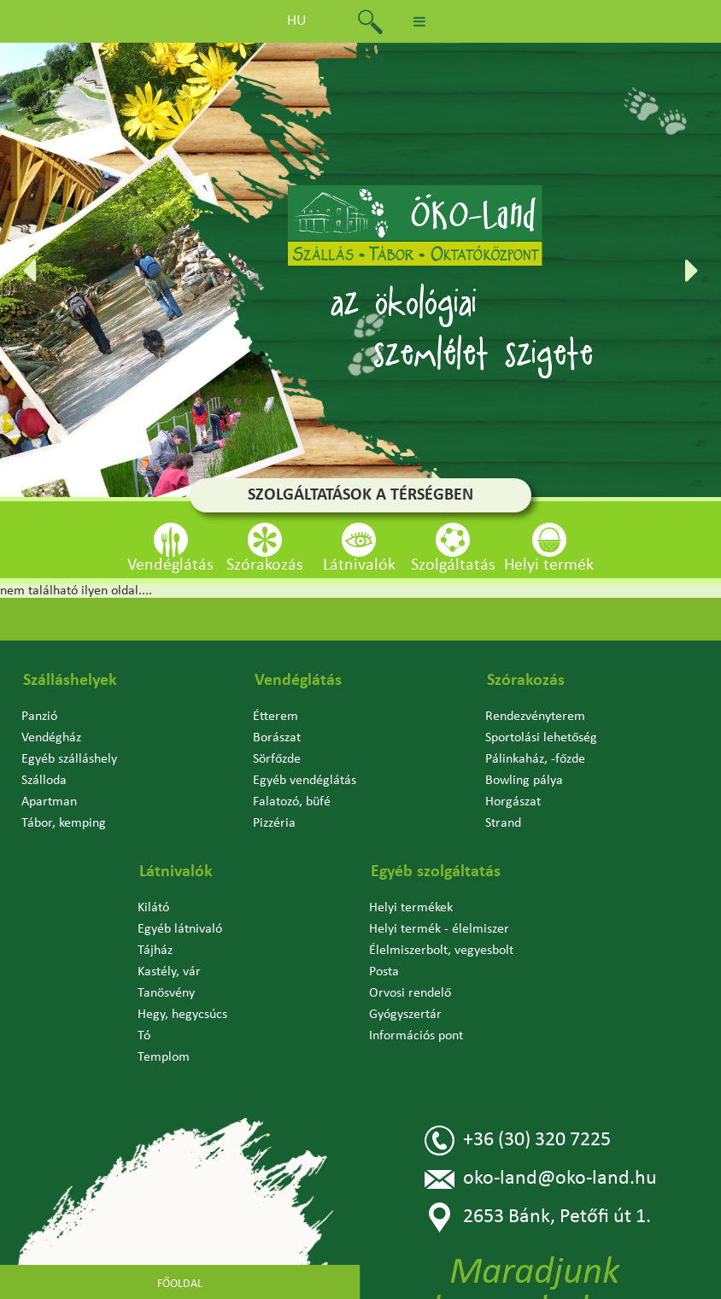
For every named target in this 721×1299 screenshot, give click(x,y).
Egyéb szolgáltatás (436, 872)
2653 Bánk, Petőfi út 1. (538, 1217)
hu (297, 21)
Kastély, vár (169, 972)
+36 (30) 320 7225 (518, 1141)
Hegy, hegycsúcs (182, 1014)
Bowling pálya (524, 780)
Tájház (155, 950)
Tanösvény (166, 993)
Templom (164, 1057)
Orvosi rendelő (410, 993)
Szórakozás (526, 680)
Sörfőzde (277, 759)
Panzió (39, 716)
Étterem (275, 716)
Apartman (49, 802)
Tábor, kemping (63, 823)
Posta (384, 972)
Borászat (277, 738)
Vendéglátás (298, 680)
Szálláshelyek (70, 680)
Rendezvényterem (535, 716)
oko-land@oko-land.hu (541, 1179)
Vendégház (51, 738)
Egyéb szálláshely (69, 759)
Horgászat (513, 802)
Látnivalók (176, 872)
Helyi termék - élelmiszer (439, 929)
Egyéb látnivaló (180, 929)
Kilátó (153, 908)
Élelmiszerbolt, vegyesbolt (441, 950)
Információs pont (416, 1036)
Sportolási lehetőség (541, 738)
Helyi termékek (411, 908)
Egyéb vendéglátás (304, 780)
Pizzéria (274, 823)
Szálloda (44, 780)
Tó (144, 1036)
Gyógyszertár (405, 1014)
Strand (503, 823)
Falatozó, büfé (292, 802)
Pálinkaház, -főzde (535, 759)
